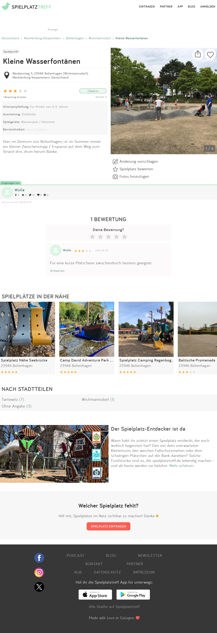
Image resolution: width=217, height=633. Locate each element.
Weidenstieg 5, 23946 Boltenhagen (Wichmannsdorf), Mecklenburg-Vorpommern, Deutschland (50, 75)
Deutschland (10, 38)
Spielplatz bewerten (136, 168)
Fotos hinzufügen (134, 176)
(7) (21, 399)
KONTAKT (94, 563)
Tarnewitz (10, 399)
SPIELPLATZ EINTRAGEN (108, 526)
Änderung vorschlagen (139, 161)
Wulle (20, 189)
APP (180, 7)
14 (32, 194)
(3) (29, 405)
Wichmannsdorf (100, 38)
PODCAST (75, 555)
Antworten (57, 271)
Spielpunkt (11, 51)
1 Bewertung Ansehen (14, 97)
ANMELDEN (207, 7)
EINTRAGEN (147, 7)
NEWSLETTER (150, 555)
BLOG (191, 7)
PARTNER (166, 7)
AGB (78, 572)
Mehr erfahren (181, 465)
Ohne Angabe (13, 405)
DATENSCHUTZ (107, 572)
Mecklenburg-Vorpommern (42, 38)
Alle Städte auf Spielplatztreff (114, 606)
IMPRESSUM (144, 572)
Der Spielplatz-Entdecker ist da (148, 428)
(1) (112, 399)
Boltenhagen (75, 38)
